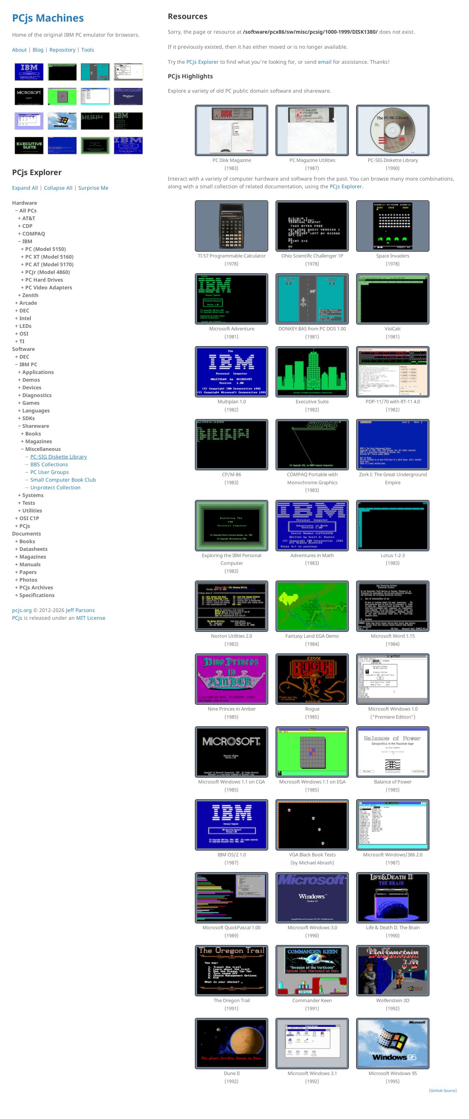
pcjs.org (22, 610)
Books (33, 433)
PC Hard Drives (44, 279)
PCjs (24, 525)
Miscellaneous (83, 468)
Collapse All (58, 187)
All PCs (80, 253)
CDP (27, 225)
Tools (87, 49)
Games (31, 402)
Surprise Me (93, 187)
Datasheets (33, 548)
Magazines (38, 441)
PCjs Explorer (203, 61)
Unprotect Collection (55, 487)
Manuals (30, 564)
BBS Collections (49, 464)
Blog (38, 49)
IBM (81, 264)
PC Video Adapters (48, 287)
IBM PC (80, 437)
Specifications (37, 595)
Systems (33, 495)
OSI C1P (29, 518)
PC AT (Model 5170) (49, 264)
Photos (28, 579)
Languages (36, 410)
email (325, 61)
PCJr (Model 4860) (47, 271)
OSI (23, 333)
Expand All (25, 187)
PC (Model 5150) (45, 248)
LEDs (25, 325)
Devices (31, 387)
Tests (28, 502)
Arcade (28, 302)
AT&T (28, 218)
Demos (31, 379)
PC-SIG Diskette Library (58, 456)
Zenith (30, 295)
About (19, 49)
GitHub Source (443, 1090)
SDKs (28, 418)
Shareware (81, 456)
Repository (62, 49)
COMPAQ (33, 233)
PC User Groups (49, 471)
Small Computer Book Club (63, 479)
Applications (38, 371)
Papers (28, 571)
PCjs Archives (36, 587)
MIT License (91, 617)
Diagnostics (37, 395)
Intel (25, 318)
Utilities (32, 510)
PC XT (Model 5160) (49, 256)
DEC (24, 310)
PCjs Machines (48, 18)
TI (21, 341)
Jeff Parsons (80, 610)
